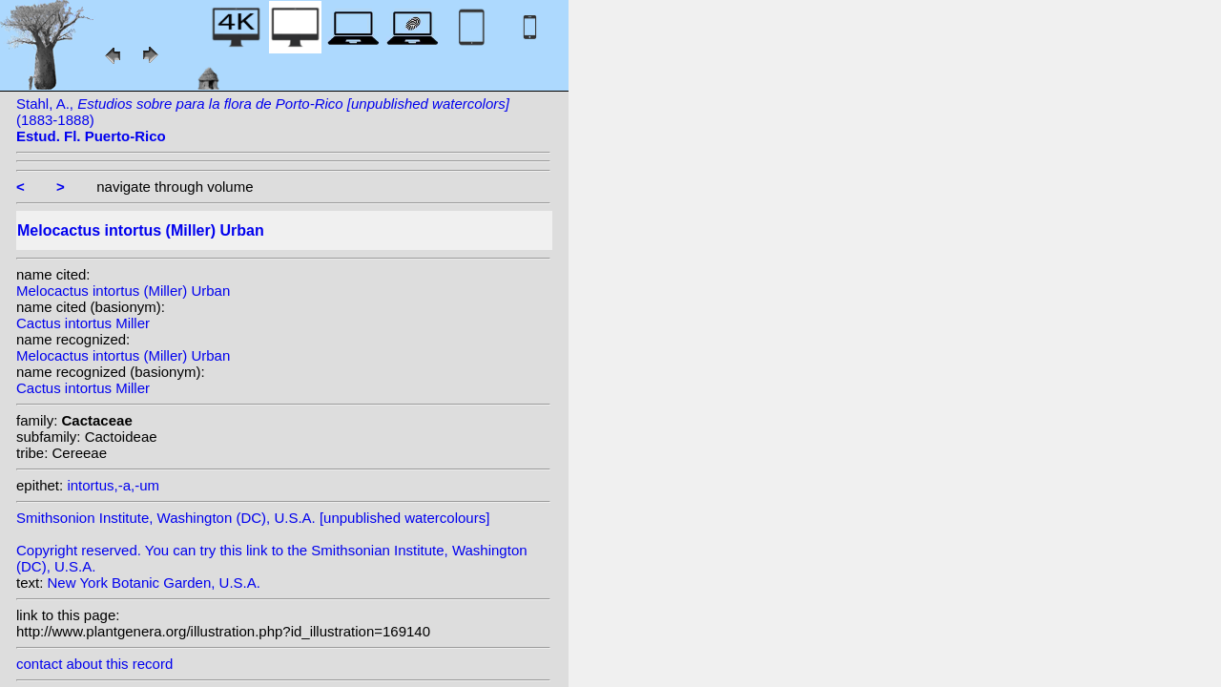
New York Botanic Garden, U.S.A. (154, 582)
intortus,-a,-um (113, 485)
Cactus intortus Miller (83, 323)
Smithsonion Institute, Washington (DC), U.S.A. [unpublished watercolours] (252, 518)
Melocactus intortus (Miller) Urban (123, 290)
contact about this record (94, 664)
